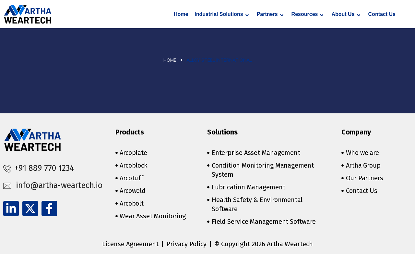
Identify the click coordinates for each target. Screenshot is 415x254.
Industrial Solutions (221, 14)
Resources (307, 14)
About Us (345, 14)
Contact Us (382, 14)
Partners (270, 14)
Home (181, 14)
